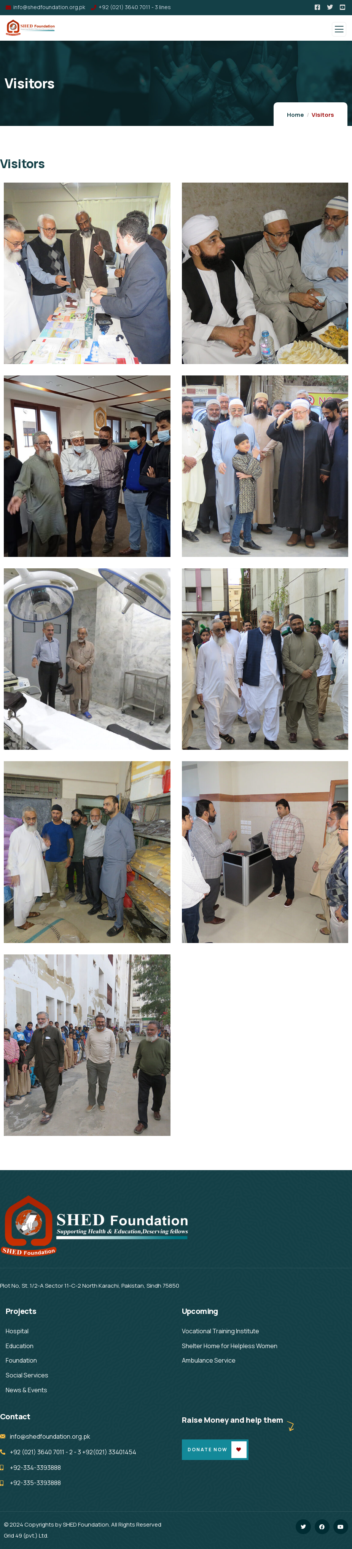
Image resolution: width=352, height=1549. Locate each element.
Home (295, 115)
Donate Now (208, 1449)
